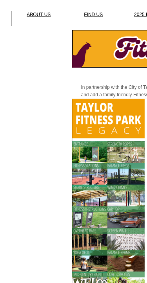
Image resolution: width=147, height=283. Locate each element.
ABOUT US (39, 14)
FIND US (93, 14)
